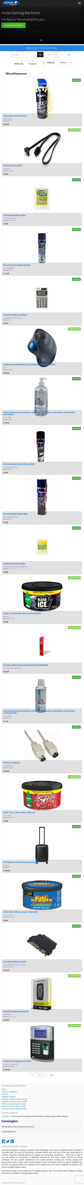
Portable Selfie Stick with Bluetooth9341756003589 (25, 665)
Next (69, 55)
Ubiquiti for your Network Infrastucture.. (42, 48)
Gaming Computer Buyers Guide (14, 1099)
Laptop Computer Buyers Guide (14, 1109)
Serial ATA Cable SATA (12, 165)
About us (24, 1146)
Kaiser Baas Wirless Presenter (16, 1011)
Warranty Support (8, 1097)
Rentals (5, 1094)
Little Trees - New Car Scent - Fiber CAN (20, 912)
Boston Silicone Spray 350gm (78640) (19, 464)
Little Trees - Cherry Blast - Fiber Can (19, 812)
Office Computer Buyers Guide (14, 1104)
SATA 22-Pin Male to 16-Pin (14, 961)
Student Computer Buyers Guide (14, 1101)
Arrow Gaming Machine (13, 25)
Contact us (6, 1116)
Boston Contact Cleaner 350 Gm (16, 265)
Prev (49, 55)
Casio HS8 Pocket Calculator (15, 314)
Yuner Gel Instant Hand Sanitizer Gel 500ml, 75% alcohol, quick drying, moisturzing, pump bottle (39, 413)
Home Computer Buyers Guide (14, 1106)
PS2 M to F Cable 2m (11, 762)
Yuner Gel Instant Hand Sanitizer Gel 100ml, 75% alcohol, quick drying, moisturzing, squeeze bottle (39, 712)
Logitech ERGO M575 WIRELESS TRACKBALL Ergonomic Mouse (29, 364)
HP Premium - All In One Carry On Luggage (21, 862)
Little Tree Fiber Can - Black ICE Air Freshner (22, 613)
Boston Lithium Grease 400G (15, 514)
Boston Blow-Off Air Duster (15, 115)
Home (4, 1089)
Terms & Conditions (9, 1092)
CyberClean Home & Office (14, 215)
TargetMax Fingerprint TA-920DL (17, 1061)
